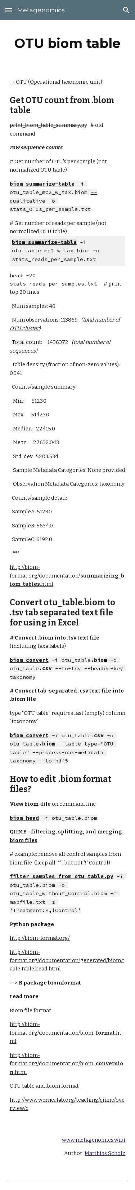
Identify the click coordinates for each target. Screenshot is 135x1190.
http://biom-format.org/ (40, 938)
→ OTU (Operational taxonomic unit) (56, 82)
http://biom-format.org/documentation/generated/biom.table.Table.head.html (67, 960)
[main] (68, 43)
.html (46, 584)
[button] (8, 10)
